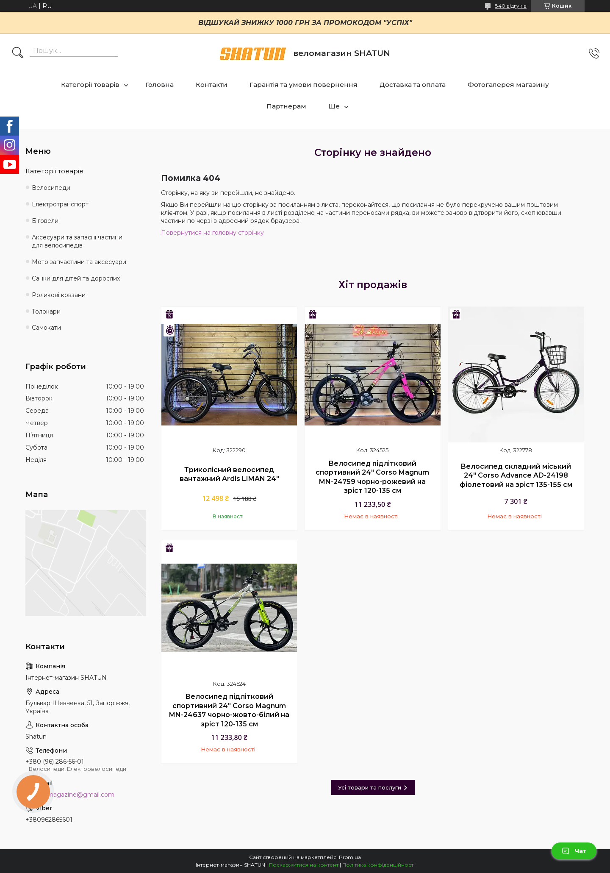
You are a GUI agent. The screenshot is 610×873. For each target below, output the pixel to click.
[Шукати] (17, 53)
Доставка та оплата (413, 85)
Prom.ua (350, 857)
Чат (574, 851)
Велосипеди (51, 188)
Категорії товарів (90, 85)
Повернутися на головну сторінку (212, 232)
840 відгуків (511, 6)
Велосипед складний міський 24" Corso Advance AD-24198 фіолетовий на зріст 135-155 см (516, 475)
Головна (159, 85)
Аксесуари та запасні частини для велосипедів (77, 241)
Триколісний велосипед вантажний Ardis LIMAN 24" (229, 474)
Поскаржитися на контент (303, 865)
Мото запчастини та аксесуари (79, 262)
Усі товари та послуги (369, 787)
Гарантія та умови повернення (304, 85)
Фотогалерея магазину (508, 85)
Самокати (46, 327)
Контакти (211, 85)
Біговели (45, 221)
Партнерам (286, 106)
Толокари (46, 311)
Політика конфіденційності (378, 865)
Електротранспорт (60, 204)
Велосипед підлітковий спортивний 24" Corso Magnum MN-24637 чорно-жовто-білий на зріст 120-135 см (229, 710)
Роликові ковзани (59, 295)
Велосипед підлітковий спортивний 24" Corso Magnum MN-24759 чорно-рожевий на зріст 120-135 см (372, 477)
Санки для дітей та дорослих (76, 278)
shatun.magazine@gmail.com (69, 794)
